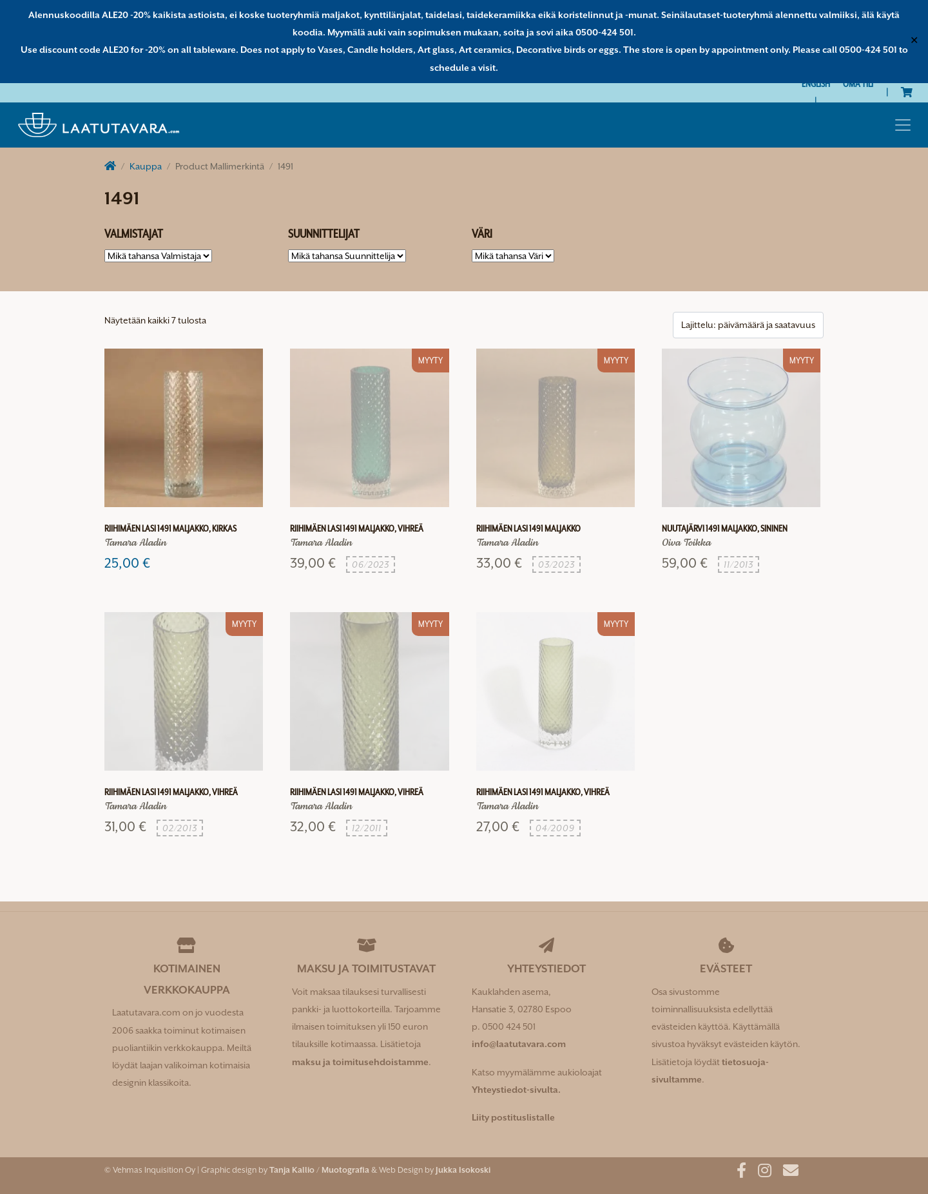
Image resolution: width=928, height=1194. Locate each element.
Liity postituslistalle (513, 1117)
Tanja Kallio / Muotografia (319, 1170)
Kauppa (146, 166)
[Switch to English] (816, 84)
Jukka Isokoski (463, 1170)
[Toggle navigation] (902, 125)
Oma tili (858, 84)
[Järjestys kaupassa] (748, 325)
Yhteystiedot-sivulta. (516, 1089)
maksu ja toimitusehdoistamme (360, 1062)
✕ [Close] (914, 41)
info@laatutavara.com (519, 1044)
